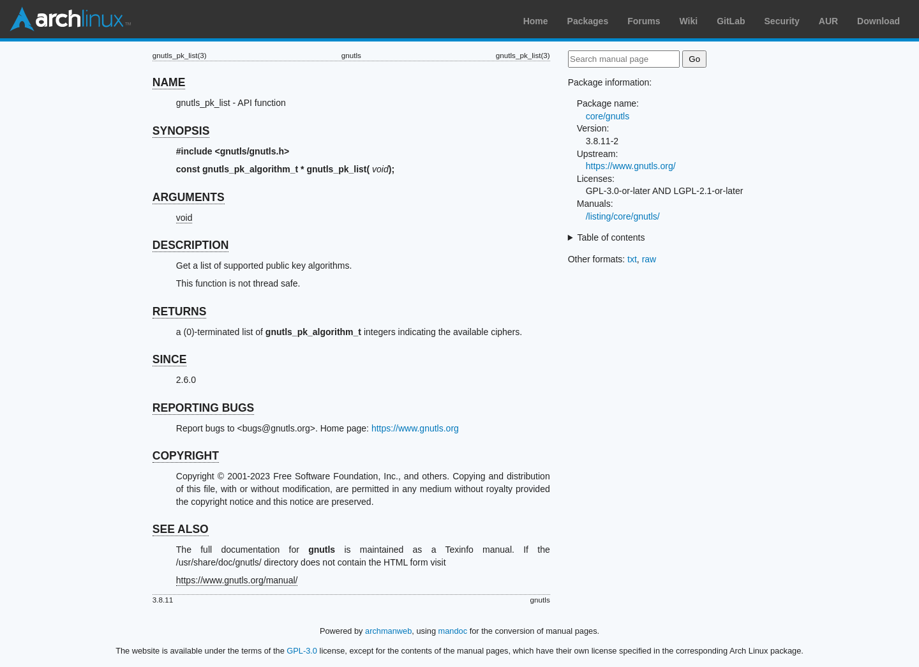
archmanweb (388, 631)
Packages (588, 21)
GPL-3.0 (302, 651)
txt (632, 259)
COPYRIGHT (186, 455)
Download (878, 21)
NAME (169, 82)
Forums (643, 21)
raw (649, 259)
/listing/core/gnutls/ (623, 216)
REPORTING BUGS (203, 407)
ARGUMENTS (189, 197)
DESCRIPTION (191, 245)
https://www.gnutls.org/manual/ (237, 580)
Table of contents (611, 237)
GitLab (731, 21)
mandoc (453, 631)
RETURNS (180, 311)
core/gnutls (607, 116)
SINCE (169, 359)
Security (782, 21)
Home (535, 21)
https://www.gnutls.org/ (631, 166)
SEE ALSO (181, 529)
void (184, 218)
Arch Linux (70, 19)
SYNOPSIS (181, 130)
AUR (828, 21)
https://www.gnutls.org (415, 428)
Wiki (689, 21)
